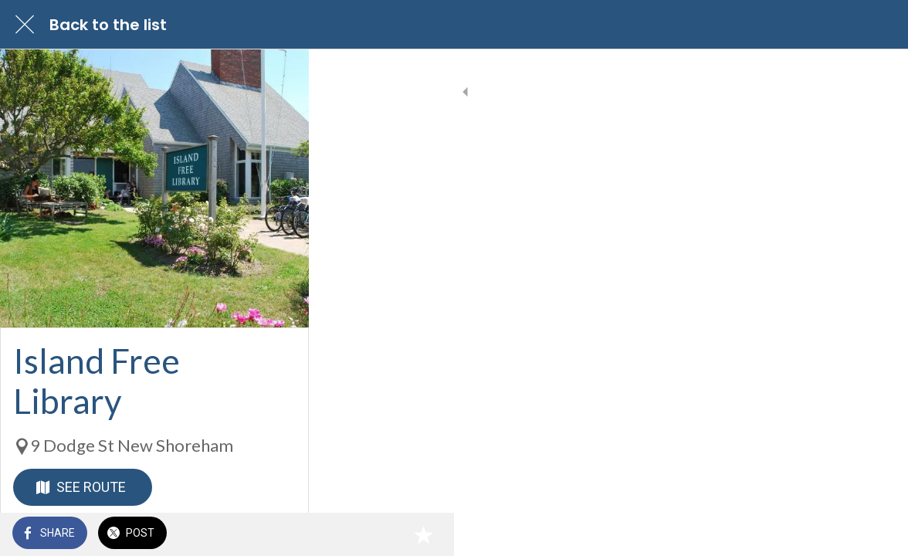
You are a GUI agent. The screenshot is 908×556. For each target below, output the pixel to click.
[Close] (24, 24)
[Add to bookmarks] (877, 534)
